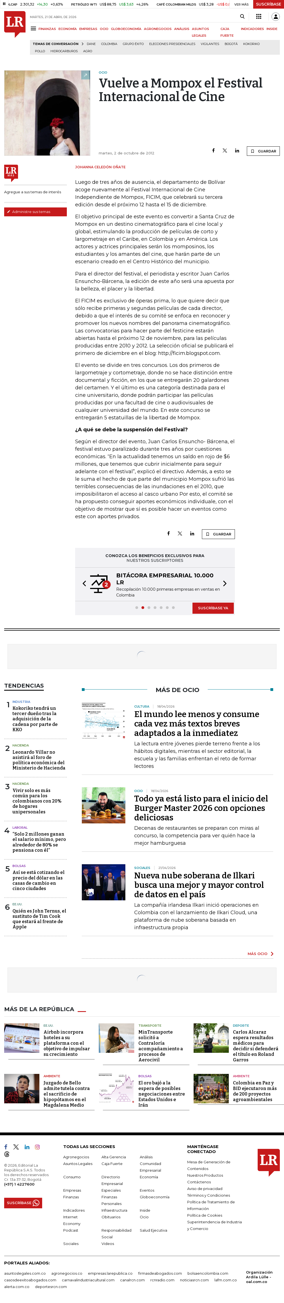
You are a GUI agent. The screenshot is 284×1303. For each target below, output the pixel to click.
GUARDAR (263, 151)
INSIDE (272, 29)
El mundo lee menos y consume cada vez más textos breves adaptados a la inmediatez (196, 723)
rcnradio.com (162, 1279)
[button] (82, 584)
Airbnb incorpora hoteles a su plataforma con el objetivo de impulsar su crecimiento (67, 1043)
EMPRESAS (88, 29)
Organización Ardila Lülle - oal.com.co (259, 1277)
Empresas (72, 1190)
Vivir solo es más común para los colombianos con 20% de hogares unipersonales (37, 801)
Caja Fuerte (112, 1163)
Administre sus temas (28, 211)
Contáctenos (199, 1181)
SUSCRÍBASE (268, 4)
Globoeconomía (154, 1196)
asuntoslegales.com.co (25, 1273)
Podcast (70, 1230)
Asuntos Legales (77, 1163)
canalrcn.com (132, 1279)
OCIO (104, 29)
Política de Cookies (204, 1215)
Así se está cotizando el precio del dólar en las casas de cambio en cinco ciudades (38, 880)
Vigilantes (210, 44)
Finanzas (71, 1196)
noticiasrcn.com (194, 1279)
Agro (87, 51)
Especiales (111, 1190)
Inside (145, 1210)
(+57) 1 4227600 (19, 1184)
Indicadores (74, 1210)
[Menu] (34, 28)
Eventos (147, 1190)
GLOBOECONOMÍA (126, 29)
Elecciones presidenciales (172, 44)
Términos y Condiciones (208, 1195)
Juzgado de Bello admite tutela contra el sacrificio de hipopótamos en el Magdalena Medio (67, 1093)
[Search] (242, 16)
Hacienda (20, 745)
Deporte (241, 1025)
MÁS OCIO (257, 953)
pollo (40, 51)
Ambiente (52, 1076)
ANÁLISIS (181, 29)
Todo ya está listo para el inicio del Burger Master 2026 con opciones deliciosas (201, 808)
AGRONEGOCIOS (158, 29)
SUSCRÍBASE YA (213, 608)
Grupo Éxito (133, 44)
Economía (149, 1176)
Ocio (144, 1216)
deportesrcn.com (51, 1286)
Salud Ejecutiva (153, 1230)
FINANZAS (47, 29)
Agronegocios (76, 1156)
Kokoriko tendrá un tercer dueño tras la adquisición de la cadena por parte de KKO (35, 719)
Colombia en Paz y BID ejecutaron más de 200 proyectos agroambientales (255, 1091)
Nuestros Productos (205, 1175)
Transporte (149, 1025)
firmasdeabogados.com (160, 1273)
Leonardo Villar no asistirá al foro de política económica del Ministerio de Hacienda (38, 760)
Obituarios (111, 1216)
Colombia (109, 44)
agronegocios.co (66, 1273)
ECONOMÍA (68, 29)
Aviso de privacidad (204, 1188)
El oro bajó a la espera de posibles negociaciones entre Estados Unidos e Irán (161, 1093)
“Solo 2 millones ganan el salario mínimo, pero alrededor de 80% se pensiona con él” (39, 842)
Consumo (72, 1176)
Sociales (70, 1243)
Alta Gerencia (114, 1156)
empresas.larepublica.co (110, 1273)
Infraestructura (114, 1210)
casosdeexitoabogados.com (30, 1279)
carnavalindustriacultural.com (88, 1279)
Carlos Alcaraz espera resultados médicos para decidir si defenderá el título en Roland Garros (255, 1046)
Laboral (19, 828)
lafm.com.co (225, 1279)
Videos (108, 1243)
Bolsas (19, 866)
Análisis (146, 1156)
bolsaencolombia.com (207, 1273)
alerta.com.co (16, 1286)
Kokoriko (251, 44)
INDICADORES (252, 29)
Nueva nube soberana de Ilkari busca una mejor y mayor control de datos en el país (199, 885)
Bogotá (231, 44)
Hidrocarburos (64, 51)
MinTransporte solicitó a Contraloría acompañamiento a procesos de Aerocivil (160, 1046)
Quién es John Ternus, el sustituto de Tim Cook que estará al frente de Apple (39, 919)
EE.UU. (17, 904)
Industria (21, 702)
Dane (91, 44)
